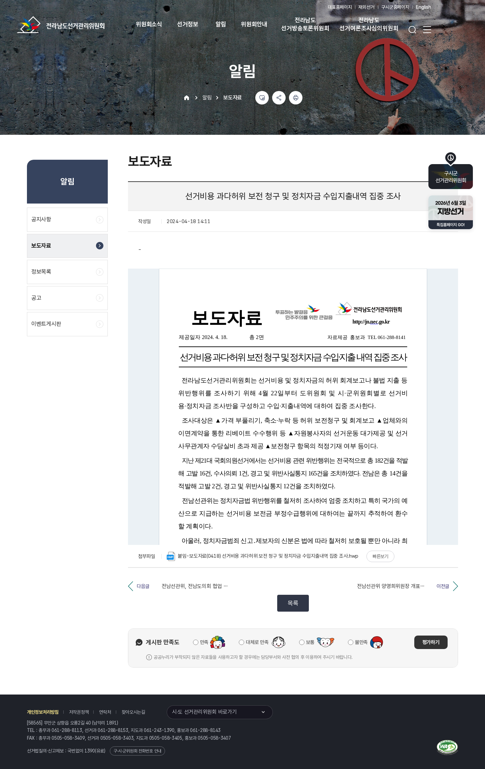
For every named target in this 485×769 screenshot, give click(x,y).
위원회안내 (254, 24)
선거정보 (187, 24)
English (423, 7)
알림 (221, 24)
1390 (90, 750)
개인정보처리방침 (43, 712)
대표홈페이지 (340, 7)
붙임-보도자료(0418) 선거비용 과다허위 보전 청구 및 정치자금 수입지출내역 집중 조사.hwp (262, 556)
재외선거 (366, 7)
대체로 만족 (257, 642)
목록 (293, 603)
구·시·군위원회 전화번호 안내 (137, 750)
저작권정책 (79, 712)
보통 (310, 642)
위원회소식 (149, 24)
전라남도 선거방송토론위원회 (305, 24)
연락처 (105, 712)
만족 (204, 642)
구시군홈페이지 (395, 7)
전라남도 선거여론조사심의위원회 (369, 24)
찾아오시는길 (133, 712)
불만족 (361, 642)
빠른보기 (380, 556)
